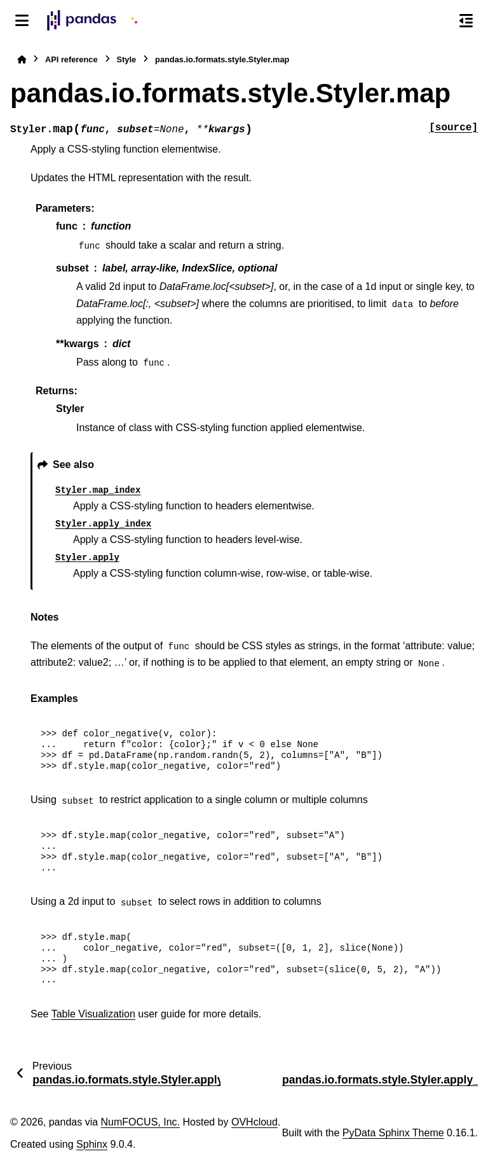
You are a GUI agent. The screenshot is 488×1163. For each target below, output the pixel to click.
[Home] (21, 59)
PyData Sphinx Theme (393, 1132)
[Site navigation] (22, 20)
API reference (71, 59)
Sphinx (91, 1144)
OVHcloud (254, 1122)
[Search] (439, 21)
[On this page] (466, 20)
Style (127, 59)
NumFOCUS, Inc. (140, 1122)
